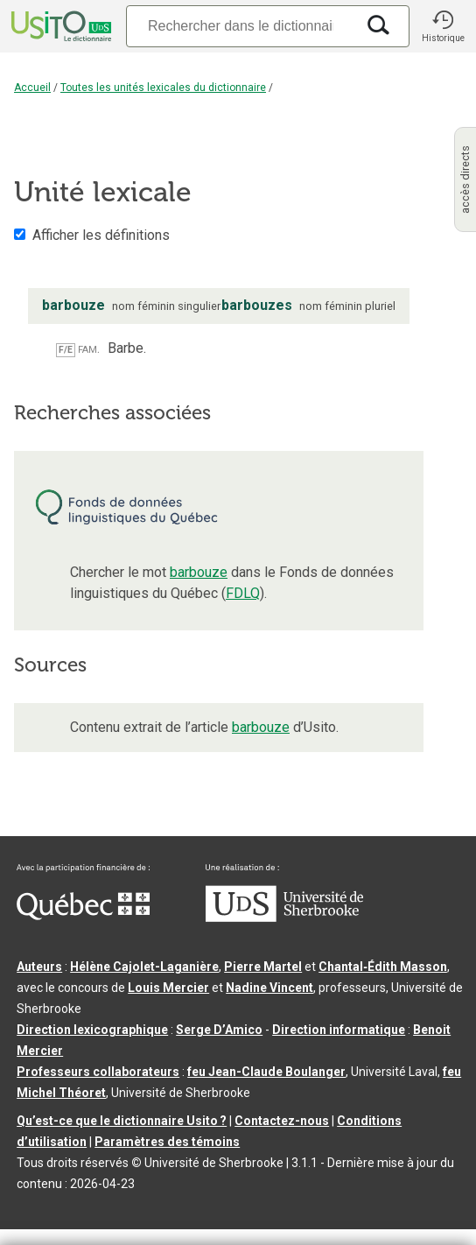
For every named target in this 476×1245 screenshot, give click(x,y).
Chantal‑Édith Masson (382, 967)
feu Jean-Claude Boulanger (266, 1072)
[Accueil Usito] (59, 26)
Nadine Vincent (269, 988)
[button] (442, 26)
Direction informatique (338, 1030)
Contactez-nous (281, 1121)
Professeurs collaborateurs (98, 1072)
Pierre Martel (263, 967)
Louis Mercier (168, 988)
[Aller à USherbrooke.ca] (284, 918)
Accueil (32, 87)
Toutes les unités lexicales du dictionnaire (163, 87)
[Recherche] (240, 26)
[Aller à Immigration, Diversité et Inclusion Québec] (83, 916)
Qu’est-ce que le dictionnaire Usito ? (122, 1121)
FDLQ (243, 593)
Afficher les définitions (101, 235)
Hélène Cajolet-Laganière (144, 967)
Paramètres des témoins (167, 1142)
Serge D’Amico (219, 1030)
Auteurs (39, 967)
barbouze (199, 572)
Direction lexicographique (92, 1030)
